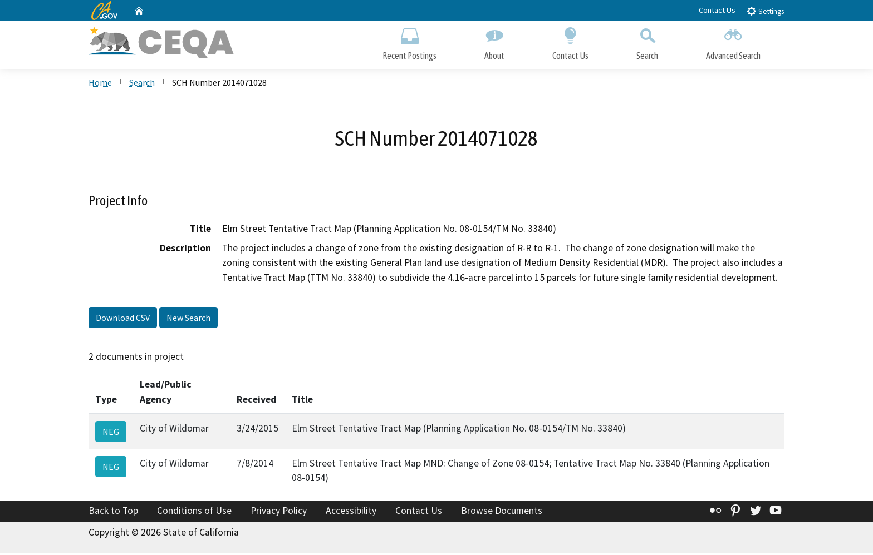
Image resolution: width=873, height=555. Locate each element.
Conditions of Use (194, 512)
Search (647, 43)
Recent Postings (409, 43)
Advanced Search (733, 43)
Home (100, 84)
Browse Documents (501, 512)
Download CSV (123, 319)
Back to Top (113, 512)
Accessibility (351, 512)
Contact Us (717, 10)
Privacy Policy (279, 512)
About (494, 43)
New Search (188, 319)
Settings (765, 11)
